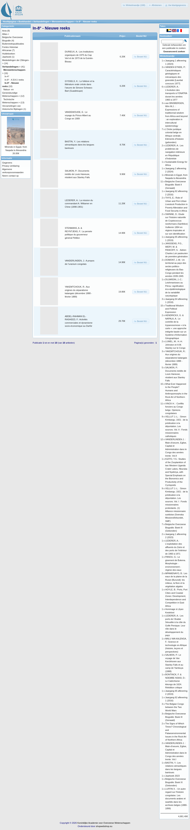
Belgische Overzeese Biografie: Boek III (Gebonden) (175, 527)
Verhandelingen (41, 21)
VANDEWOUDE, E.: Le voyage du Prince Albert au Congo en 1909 (78, 115)
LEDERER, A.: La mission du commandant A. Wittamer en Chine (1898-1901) (79, 203)
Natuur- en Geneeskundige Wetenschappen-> (11, 92)
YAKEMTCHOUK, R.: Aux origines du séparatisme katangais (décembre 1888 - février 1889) (176, 358)
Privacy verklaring (10, 166)
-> (11, 67)
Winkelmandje (167, 56)
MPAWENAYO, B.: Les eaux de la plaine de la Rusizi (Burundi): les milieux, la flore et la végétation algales (176, 580)
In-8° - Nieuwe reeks (86, 21)
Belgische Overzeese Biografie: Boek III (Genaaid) (175, 716)
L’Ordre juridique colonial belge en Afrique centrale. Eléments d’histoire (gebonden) (174, 135)
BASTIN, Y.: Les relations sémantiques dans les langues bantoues (79, 144)
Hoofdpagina (9, 21)
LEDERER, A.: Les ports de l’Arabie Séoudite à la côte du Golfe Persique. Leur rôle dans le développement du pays (175, 625)
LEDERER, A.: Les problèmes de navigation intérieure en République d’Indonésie (175, 152)
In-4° (7, 76)
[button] (134, 5)
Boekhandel (25, 21)
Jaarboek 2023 (172, 776)
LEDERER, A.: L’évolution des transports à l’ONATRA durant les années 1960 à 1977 (176, 93)
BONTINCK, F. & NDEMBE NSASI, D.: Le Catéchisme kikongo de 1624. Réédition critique (175, 681)
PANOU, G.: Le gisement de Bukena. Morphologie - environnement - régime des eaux (175, 563)
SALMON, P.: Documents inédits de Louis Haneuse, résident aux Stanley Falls (77, 174)
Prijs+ (122, 36)
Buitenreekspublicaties (13, 44)
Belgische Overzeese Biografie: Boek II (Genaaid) (175, 184)
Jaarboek (6, 57)
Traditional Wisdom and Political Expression (174, 308)
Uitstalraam (7, 114)
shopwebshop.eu (104, 826)
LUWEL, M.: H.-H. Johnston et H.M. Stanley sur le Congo (175, 344)
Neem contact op (10, 176)
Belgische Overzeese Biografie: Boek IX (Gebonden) (175, 782)
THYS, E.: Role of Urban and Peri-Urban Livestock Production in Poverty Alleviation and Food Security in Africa (176, 204)
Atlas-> (5, 34)
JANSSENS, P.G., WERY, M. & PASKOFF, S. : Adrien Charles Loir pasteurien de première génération (176, 250)
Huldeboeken (8, 53)
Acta (4, 30)
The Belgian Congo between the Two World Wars (174, 707)
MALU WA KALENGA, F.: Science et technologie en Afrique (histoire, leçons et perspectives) (176, 645)
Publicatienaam (73, 36)
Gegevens (7, 162)
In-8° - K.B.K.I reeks (14, 80)
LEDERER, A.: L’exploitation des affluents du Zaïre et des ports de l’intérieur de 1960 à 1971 (176, 547)
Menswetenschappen (63, 21)
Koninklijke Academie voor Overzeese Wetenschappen (103, 823)
